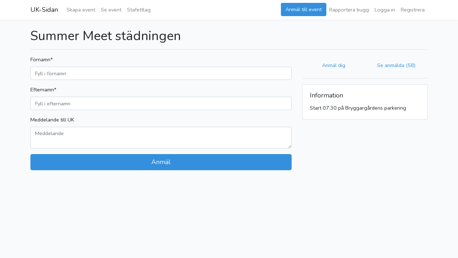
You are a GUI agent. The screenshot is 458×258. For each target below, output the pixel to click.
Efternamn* (43, 89)
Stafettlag (139, 9)
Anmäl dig (333, 65)
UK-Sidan (44, 9)
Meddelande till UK (52, 119)
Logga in (385, 9)
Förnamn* (41, 59)
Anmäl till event (304, 9)
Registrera (413, 9)
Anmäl (161, 162)
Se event (111, 9)
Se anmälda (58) (396, 65)
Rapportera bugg (349, 9)
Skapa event (81, 9)
